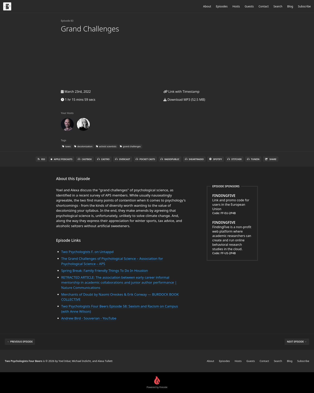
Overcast (122, 159)
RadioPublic (170, 159)
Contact (264, 6)
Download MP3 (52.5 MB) (184, 99)
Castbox (85, 159)
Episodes (221, 6)
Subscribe (304, 6)
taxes (66, 146)
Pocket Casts (145, 159)
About (207, 6)
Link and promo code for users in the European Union (232, 202)
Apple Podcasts (61, 159)
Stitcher (234, 159)
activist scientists (106, 146)
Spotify (215, 159)
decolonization (83, 146)
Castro (103, 159)
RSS (41, 159)
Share (270, 159)
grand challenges (130, 146)
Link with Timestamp (181, 91)
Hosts (236, 6)
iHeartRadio (194, 159)
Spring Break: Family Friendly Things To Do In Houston (104, 270)
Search (278, 6)
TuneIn (253, 159)
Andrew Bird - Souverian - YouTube (88, 318)
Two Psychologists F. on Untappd (87, 251)
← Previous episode (20, 341)
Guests (249, 6)
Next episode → (297, 341)
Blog (290, 6)
